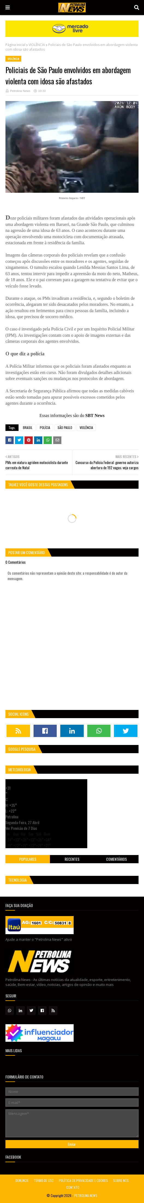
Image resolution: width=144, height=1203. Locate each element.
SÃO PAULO (65, 427)
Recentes (72, 859)
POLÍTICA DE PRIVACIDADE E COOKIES (83, 1180)
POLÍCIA (45, 427)
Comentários (116, 859)
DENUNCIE (22, 1180)
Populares (27, 859)
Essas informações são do (72, 415)
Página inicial (15, 44)
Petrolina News (20, 91)
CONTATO (72, 1187)
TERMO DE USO (44, 1180)
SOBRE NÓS (121, 1180)
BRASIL (27, 427)
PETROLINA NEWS (85, 1195)
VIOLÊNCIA (37, 44)
